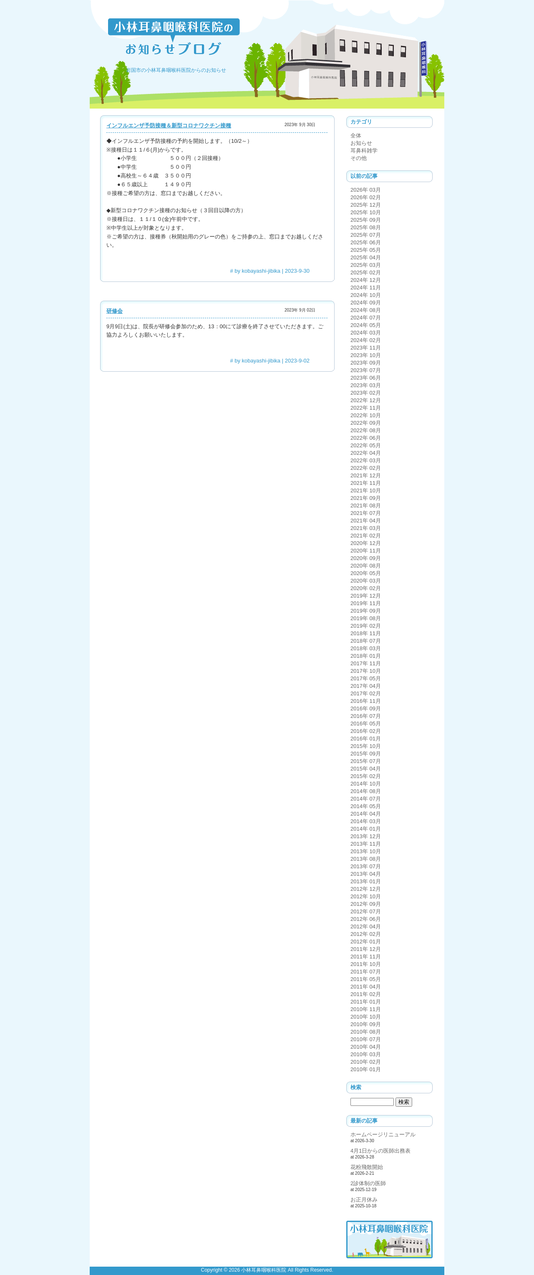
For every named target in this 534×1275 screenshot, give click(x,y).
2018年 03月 (365, 648)
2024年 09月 (365, 302)
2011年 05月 (365, 979)
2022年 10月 (365, 415)
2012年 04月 (365, 926)
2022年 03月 (365, 460)
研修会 (114, 311)
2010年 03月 (365, 1054)
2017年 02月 (365, 693)
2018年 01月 (365, 656)
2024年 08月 (365, 310)
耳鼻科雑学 (364, 150)
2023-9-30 (297, 271)
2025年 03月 (365, 265)
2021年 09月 (365, 498)
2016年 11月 (365, 701)
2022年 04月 (365, 453)
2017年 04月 (365, 686)
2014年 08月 (365, 791)
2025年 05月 (365, 250)
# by (255, 271)
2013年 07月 (365, 866)
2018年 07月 (365, 641)
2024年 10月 (365, 295)
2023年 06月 (365, 378)
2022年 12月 (365, 400)
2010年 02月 (365, 1062)
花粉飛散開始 (366, 1167)
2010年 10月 (365, 1017)
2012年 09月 (365, 904)
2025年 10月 (365, 212)
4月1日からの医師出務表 (380, 1151)
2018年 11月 (365, 633)
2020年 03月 (365, 581)
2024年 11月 (365, 287)
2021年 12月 (365, 475)
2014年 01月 (365, 829)
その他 (358, 158)
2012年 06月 (365, 919)
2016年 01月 (365, 738)
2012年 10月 (365, 896)
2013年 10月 (365, 851)
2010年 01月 (365, 1069)
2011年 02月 (365, 994)
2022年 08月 (365, 430)
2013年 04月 (365, 874)
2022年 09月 (365, 423)
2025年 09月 (365, 220)
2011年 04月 (365, 986)
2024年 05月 (365, 325)
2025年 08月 (365, 227)
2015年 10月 (365, 746)
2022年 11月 (365, 408)
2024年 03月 (365, 333)
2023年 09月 (365, 363)
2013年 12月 (365, 836)
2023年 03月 (365, 385)
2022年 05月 (365, 445)
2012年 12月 (365, 889)
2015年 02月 (365, 776)
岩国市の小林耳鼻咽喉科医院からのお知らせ (176, 70)
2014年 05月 (365, 806)
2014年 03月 (365, 821)
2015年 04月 (365, 769)
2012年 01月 (365, 941)
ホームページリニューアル (383, 1134)
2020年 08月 (365, 566)
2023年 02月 (365, 393)
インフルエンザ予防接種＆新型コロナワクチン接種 (168, 125)
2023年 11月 (365, 348)
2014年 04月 (365, 814)
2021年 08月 (365, 505)
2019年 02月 (365, 626)
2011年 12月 (365, 949)
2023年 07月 (365, 370)
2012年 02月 (365, 934)
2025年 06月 (365, 242)
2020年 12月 (365, 543)
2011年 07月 (365, 971)
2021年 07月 (365, 513)
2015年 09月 (365, 753)
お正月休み (364, 1199)
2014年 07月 (365, 799)
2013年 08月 (365, 859)
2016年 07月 (365, 716)
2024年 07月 (365, 317)
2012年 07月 (365, 911)
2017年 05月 (365, 678)
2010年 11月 (365, 1009)
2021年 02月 (365, 535)
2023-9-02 (297, 360)
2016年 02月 (365, 731)
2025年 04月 (365, 257)
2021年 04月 (365, 520)
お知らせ (361, 143)
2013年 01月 (365, 881)
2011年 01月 (365, 1002)
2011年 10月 (365, 964)
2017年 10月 (365, 671)
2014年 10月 (365, 784)
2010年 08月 (365, 1032)
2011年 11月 (365, 956)
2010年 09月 (365, 1024)
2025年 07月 (365, 235)
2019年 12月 (365, 596)
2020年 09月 (365, 558)
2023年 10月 (365, 355)
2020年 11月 (365, 551)
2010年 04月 (365, 1047)
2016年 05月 (365, 723)
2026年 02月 (365, 197)
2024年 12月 (365, 280)
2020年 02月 (365, 588)
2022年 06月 (365, 438)
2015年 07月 (365, 761)
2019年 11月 (365, 603)
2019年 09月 (365, 611)
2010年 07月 (365, 1039)
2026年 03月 (365, 190)
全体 (355, 135)
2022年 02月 (365, 468)
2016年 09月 (365, 708)
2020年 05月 (365, 573)
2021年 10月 (365, 490)
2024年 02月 (365, 340)
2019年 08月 (365, 618)
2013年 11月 (365, 844)
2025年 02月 (365, 272)
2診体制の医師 (368, 1183)
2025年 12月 (365, 205)
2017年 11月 (365, 663)
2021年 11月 (365, 483)
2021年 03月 (365, 528)
